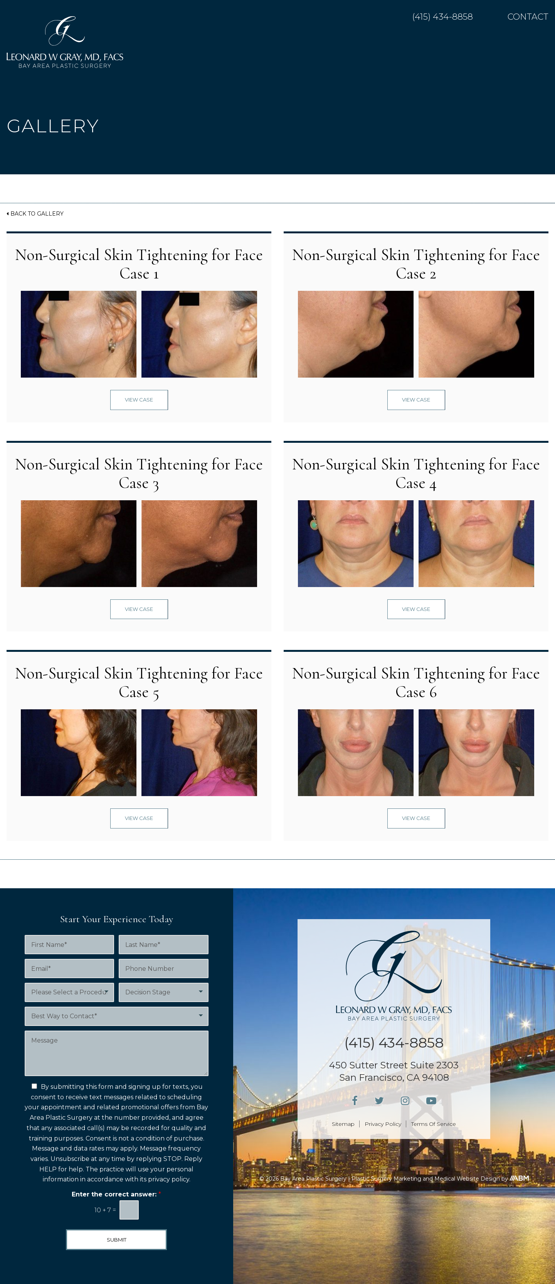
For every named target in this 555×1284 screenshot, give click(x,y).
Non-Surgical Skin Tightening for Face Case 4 (416, 473)
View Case (139, 400)
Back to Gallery (37, 213)
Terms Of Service (433, 1123)
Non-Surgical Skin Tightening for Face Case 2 (416, 264)
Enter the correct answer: (116, 1194)
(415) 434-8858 (442, 17)
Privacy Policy (383, 1123)
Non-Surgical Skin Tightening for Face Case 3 (139, 473)
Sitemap (343, 1123)
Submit (116, 1240)
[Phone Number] (163, 968)
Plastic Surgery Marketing (386, 1178)
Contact (528, 17)
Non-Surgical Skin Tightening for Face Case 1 (139, 264)
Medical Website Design (467, 1178)
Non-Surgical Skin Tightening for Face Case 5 (139, 682)
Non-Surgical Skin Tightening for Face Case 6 (416, 682)
